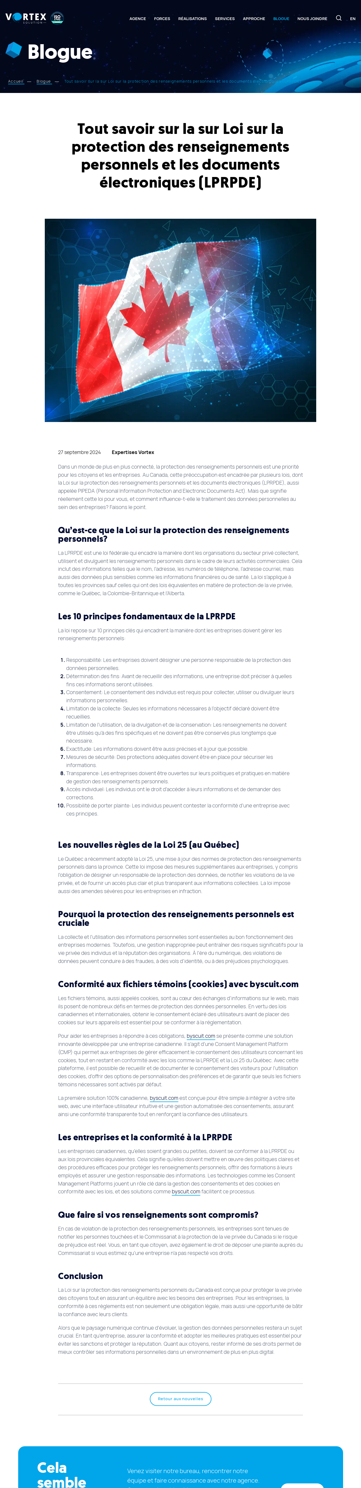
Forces (162, 18)
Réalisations (192, 18)
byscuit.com (201, 1036)
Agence (137, 18)
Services (225, 18)
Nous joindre (312, 18)
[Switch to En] (353, 18)
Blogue (281, 18)
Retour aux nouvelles (180, 1399)
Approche (254, 18)
